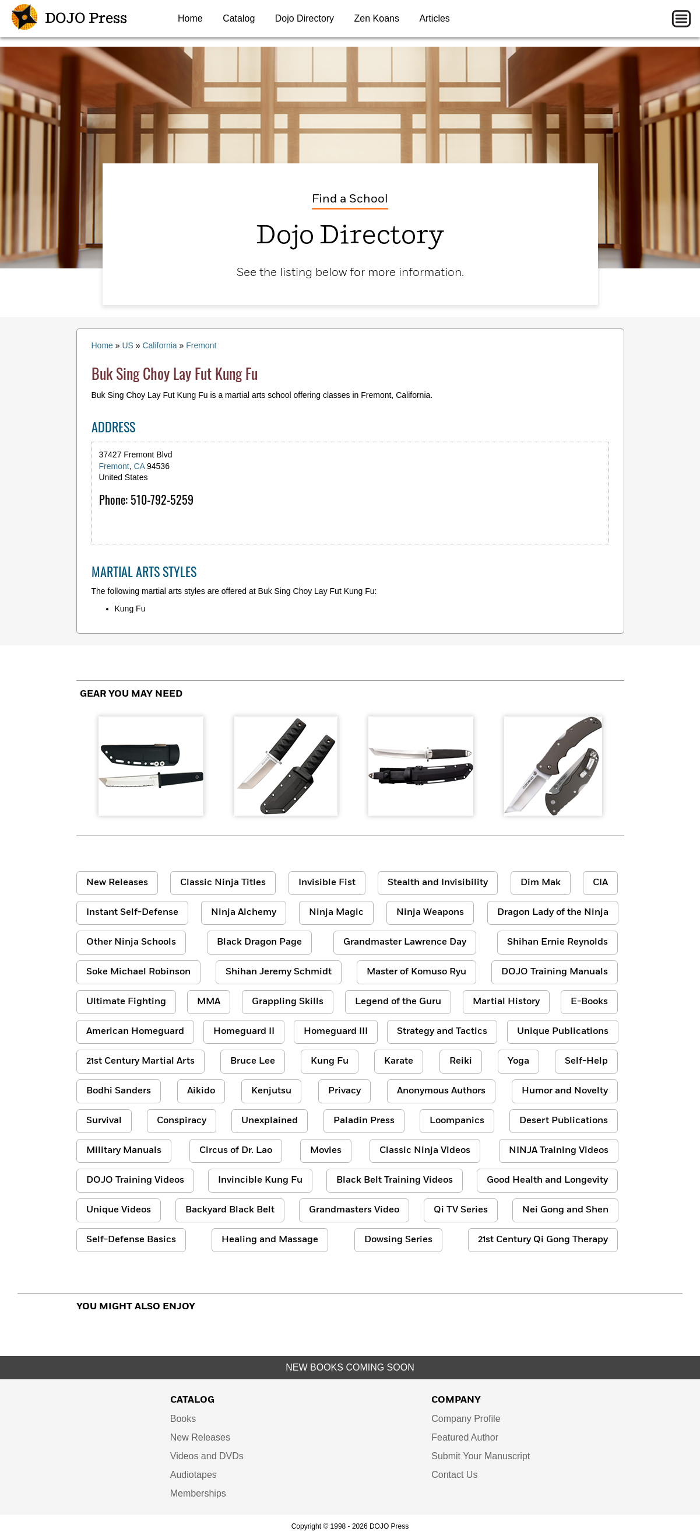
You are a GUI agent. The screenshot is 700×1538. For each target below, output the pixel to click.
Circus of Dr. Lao (235, 1150)
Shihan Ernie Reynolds (557, 942)
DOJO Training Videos (135, 1180)
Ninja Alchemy (243, 912)
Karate (398, 1061)
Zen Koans (376, 18)
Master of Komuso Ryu (416, 972)
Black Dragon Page (259, 942)
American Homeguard (135, 1031)
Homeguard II (244, 1031)
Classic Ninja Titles (223, 882)
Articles (434, 18)
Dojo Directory (304, 18)
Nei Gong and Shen (565, 1210)
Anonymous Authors (441, 1091)
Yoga (518, 1061)
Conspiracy (181, 1120)
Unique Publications (562, 1031)
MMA (208, 1001)
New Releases (117, 882)
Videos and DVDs (207, 1456)
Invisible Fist (327, 882)
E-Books (589, 1001)
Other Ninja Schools (131, 942)
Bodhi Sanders (118, 1091)
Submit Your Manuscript (480, 1456)
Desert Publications (563, 1120)
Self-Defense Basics (131, 1240)
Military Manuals (123, 1150)
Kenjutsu (271, 1091)
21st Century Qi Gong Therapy (543, 1240)
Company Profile (465, 1419)
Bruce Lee (252, 1061)
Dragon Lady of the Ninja (552, 912)
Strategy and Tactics (442, 1031)
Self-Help (586, 1061)
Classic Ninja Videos (424, 1150)
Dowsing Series (398, 1240)
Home (190, 18)
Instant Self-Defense (132, 912)
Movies (326, 1150)
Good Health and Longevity (547, 1180)
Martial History (506, 1001)
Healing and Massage (269, 1240)
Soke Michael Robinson (138, 972)
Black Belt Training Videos (394, 1180)
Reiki (460, 1061)
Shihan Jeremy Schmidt (279, 972)
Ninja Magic (336, 912)
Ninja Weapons (430, 912)
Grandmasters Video (354, 1210)
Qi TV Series (461, 1210)
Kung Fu (330, 1061)
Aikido (201, 1091)
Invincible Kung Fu (260, 1180)
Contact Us (454, 1475)
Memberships (198, 1493)
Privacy (344, 1091)
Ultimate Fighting (126, 1001)
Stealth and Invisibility (438, 882)
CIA (600, 882)
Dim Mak (540, 882)
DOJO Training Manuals (554, 972)
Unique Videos (118, 1210)
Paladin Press (364, 1120)
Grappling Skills (287, 1001)
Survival (104, 1120)
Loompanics (457, 1120)
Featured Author (464, 1437)
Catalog (239, 18)
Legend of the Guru (398, 1001)
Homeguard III (336, 1031)
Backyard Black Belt (230, 1210)
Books (183, 1419)
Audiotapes (193, 1475)
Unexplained (269, 1120)
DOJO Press (69, 19)
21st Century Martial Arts (140, 1061)
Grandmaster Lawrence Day (404, 942)
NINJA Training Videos (558, 1150)
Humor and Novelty (565, 1091)
